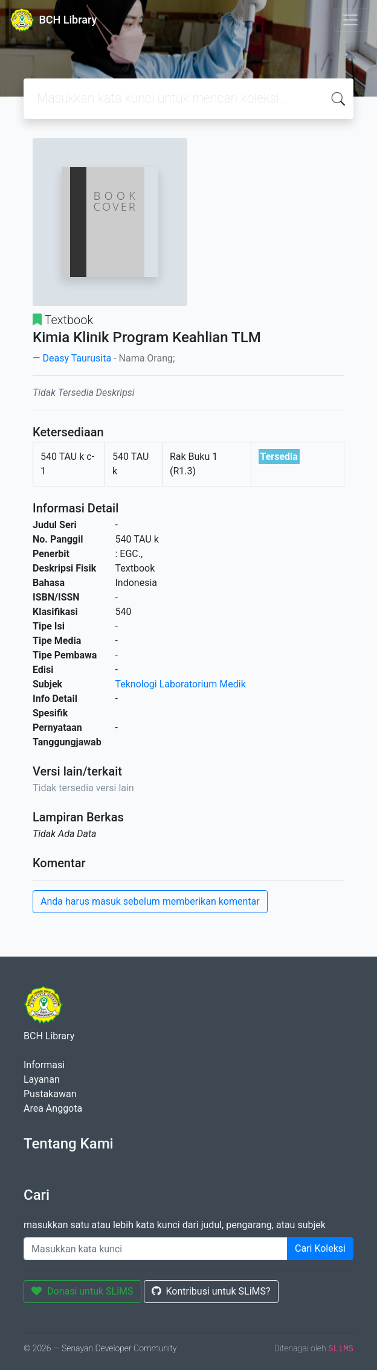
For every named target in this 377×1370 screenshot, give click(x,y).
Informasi (44, 1065)
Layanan (42, 1079)
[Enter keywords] (156, 1248)
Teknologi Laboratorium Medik (180, 684)
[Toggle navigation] (350, 20)
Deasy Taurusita (76, 358)
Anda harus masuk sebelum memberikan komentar (150, 901)
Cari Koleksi (320, 1248)
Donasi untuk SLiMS (82, 1291)
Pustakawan (50, 1094)
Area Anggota (53, 1108)
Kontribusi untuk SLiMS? (211, 1291)
